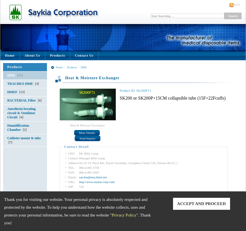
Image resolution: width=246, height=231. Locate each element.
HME (15, 75)
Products (57, 55)
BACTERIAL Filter (24, 100)
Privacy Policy (124, 215)
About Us (32, 55)
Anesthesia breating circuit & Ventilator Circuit (21, 113)
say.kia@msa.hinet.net (93, 177)
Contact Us (84, 55)
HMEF (16, 92)
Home (10, 55)
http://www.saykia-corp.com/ (97, 182)
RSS (236, 5)
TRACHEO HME (23, 84)
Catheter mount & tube (24, 140)
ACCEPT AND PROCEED (201, 203)
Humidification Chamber (18, 128)
